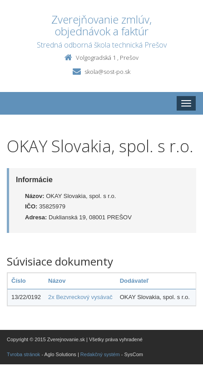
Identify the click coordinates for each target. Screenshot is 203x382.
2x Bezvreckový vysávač (80, 297)
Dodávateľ (134, 280)
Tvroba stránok (23, 354)
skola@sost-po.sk (107, 72)
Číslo (18, 280)
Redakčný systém (100, 354)
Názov (56, 280)
